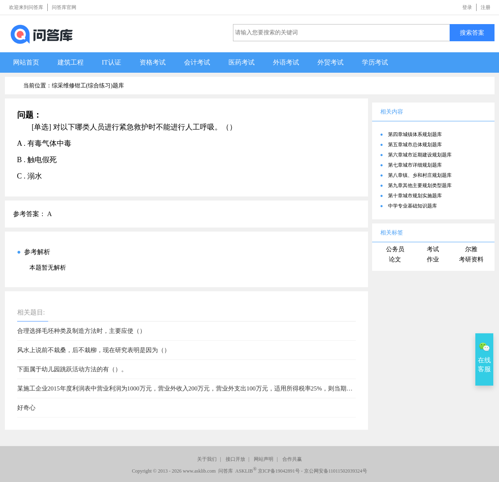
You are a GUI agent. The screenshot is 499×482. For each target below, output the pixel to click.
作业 (433, 259)
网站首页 (26, 62)
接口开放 (235, 459)
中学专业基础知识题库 (412, 206)
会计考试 (197, 62)
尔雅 (471, 249)
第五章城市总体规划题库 (415, 144)
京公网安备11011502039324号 (335, 471)
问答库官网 (64, 7)
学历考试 (375, 62)
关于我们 (207, 459)
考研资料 (471, 259)
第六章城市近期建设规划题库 (420, 155)
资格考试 (153, 62)
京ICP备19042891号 (279, 471)
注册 (485, 7)
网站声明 (263, 459)
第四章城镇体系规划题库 (415, 134)
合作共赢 (292, 459)
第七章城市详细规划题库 (415, 165)
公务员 (395, 249)
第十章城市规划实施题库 (415, 196)
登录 (467, 7)
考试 (433, 249)
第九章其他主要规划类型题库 (420, 185)
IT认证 (111, 62)
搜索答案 (472, 32)
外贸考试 (330, 62)
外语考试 (286, 62)
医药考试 (241, 62)
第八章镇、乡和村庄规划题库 (420, 175)
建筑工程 (71, 62)
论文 (395, 259)
